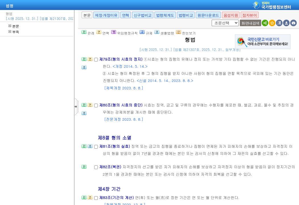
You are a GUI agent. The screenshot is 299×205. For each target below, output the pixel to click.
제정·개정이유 (106, 15)
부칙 (14, 31)
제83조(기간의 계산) (117, 197)
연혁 (125, 15)
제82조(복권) (110, 166)
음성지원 (231, 15)
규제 (146, 32)
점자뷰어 (249, 15)
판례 (88, 32)
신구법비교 (143, 15)
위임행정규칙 (124, 32)
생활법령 (164, 32)
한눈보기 (186, 32)
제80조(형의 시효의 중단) (121, 105)
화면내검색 (250, 23)
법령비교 (186, 15)
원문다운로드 (208, 15)
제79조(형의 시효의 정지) (121, 59)
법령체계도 (165, 15)
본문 (14, 26)
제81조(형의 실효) (115, 146)
